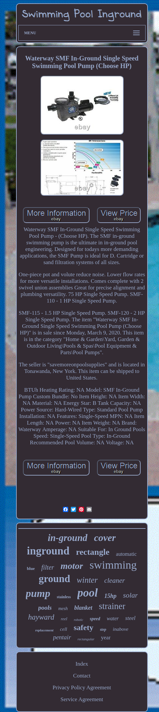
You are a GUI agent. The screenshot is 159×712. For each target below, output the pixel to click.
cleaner (114, 580)
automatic (126, 554)
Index (81, 664)
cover (105, 537)
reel (64, 618)
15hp (110, 596)
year (105, 637)
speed (95, 618)
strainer (112, 606)
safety (83, 627)
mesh (63, 608)
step (103, 629)
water (113, 618)
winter (87, 580)
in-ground (68, 537)
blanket (83, 607)
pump (38, 593)
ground (54, 578)
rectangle (92, 552)
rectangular (86, 639)
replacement (44, 630)
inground (48, 551)
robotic (78, 620)
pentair (62, 637)
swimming (113, 565)
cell (63, 629)
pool (87, 592)
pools (45, 607)
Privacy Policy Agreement (81, 687)
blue (31, 568)
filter (47, 567)
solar (130, 595)
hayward (41, 617)
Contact (81, 676)
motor (72, 566)
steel (130, 618)
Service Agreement (82, 699)
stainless (64, 597)
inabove (120, 629)
